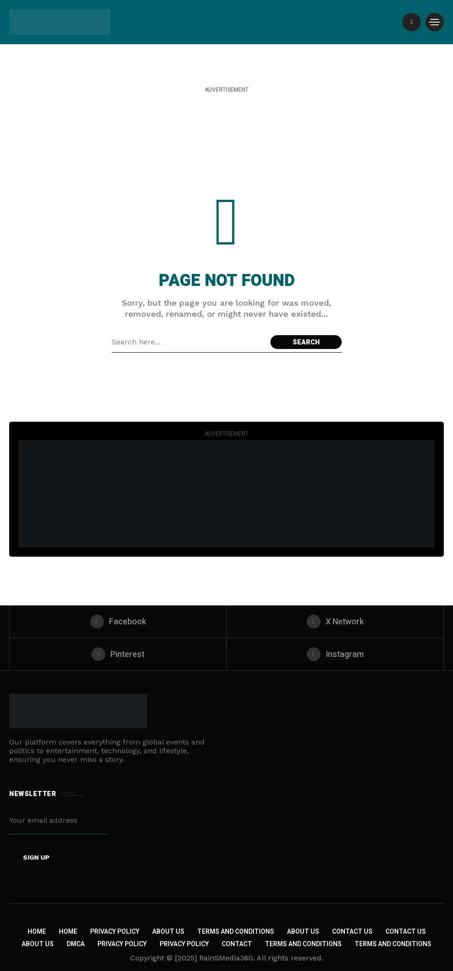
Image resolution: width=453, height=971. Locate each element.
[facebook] (118, 621)
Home (37, 931)
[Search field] (189, 342)
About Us (168, 931)
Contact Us (352, 931)
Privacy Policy (114, 931)
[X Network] (335, 621)
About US (38, 944)
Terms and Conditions (235, 931)
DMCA (76, 944)
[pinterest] (118, 654)
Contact (237, 944)
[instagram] (335, 654)
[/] (411, 22)
